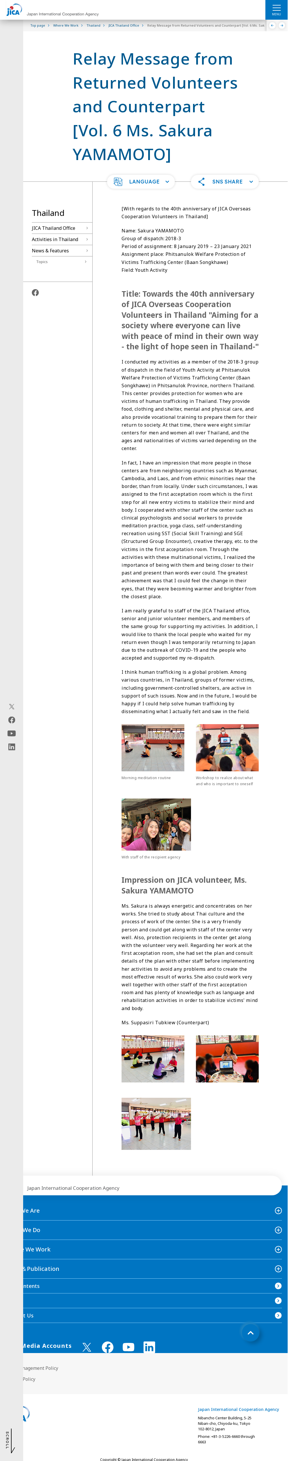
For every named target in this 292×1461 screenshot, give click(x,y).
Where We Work (28, 1249)
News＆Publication (32, 1269)
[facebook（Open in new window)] (12, 720)
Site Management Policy (32, 1368)
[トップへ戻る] (250, 1332)
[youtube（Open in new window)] (12, 733)
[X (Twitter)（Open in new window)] (12, 707)
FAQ (11, 1300)
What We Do (23, 1230)
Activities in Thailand (55, 239)
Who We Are (23, 1210)
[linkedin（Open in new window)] (12, 747)
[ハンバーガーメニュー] (276, 7)
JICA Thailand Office (53, 228)
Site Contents (23, 1285)
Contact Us (20, 1315)
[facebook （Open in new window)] (107, 1347)
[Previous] (272, 25)
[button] (141, 182)
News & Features (50, 250)
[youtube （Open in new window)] (128, 1347)
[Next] (282, 25)
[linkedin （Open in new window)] (149, 1347)
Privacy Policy (20, 1379)
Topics (42, 261)
